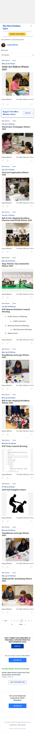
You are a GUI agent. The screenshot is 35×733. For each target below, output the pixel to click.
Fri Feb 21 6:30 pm (8, 487)
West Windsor (6, 60)
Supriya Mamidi (7, 99)
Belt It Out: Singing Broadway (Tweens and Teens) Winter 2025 (17, 219)
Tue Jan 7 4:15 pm (8, 170)
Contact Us (13, 725)
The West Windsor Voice (25, 99)
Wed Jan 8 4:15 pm (8, 64)
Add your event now (17, 682)
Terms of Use (13, 728)
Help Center (22, 725)
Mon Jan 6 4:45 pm (8, 530)
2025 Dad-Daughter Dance (14, 490)
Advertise (17, 660)
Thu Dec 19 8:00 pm (9, 307)
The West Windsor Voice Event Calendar (15, 669)
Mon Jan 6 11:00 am (9, 576)
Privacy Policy (22, 728)
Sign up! (17, 646)
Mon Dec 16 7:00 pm (9, 443)
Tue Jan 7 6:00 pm (8, 124)
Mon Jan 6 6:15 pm (8, 261)
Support (28, 113)
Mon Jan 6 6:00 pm (8, 352)
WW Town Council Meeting (14, 446)
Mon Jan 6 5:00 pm (8, 398)
